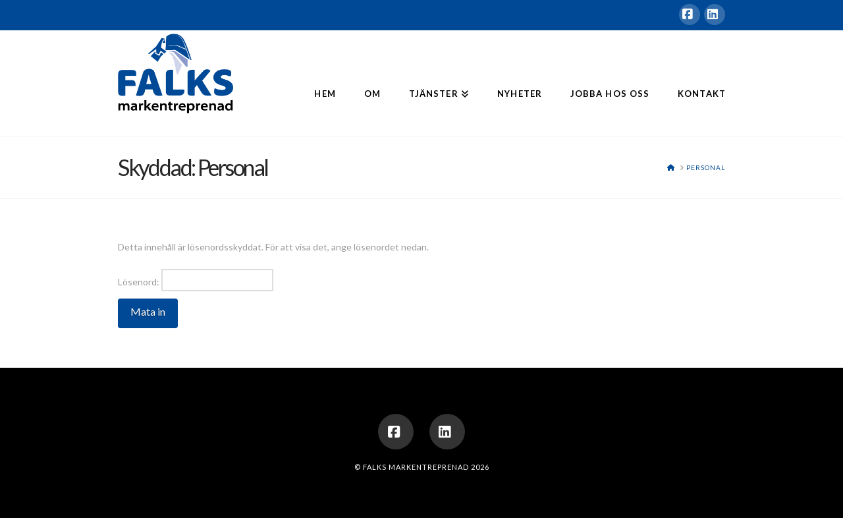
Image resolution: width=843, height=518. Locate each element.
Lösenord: (195, 280)
